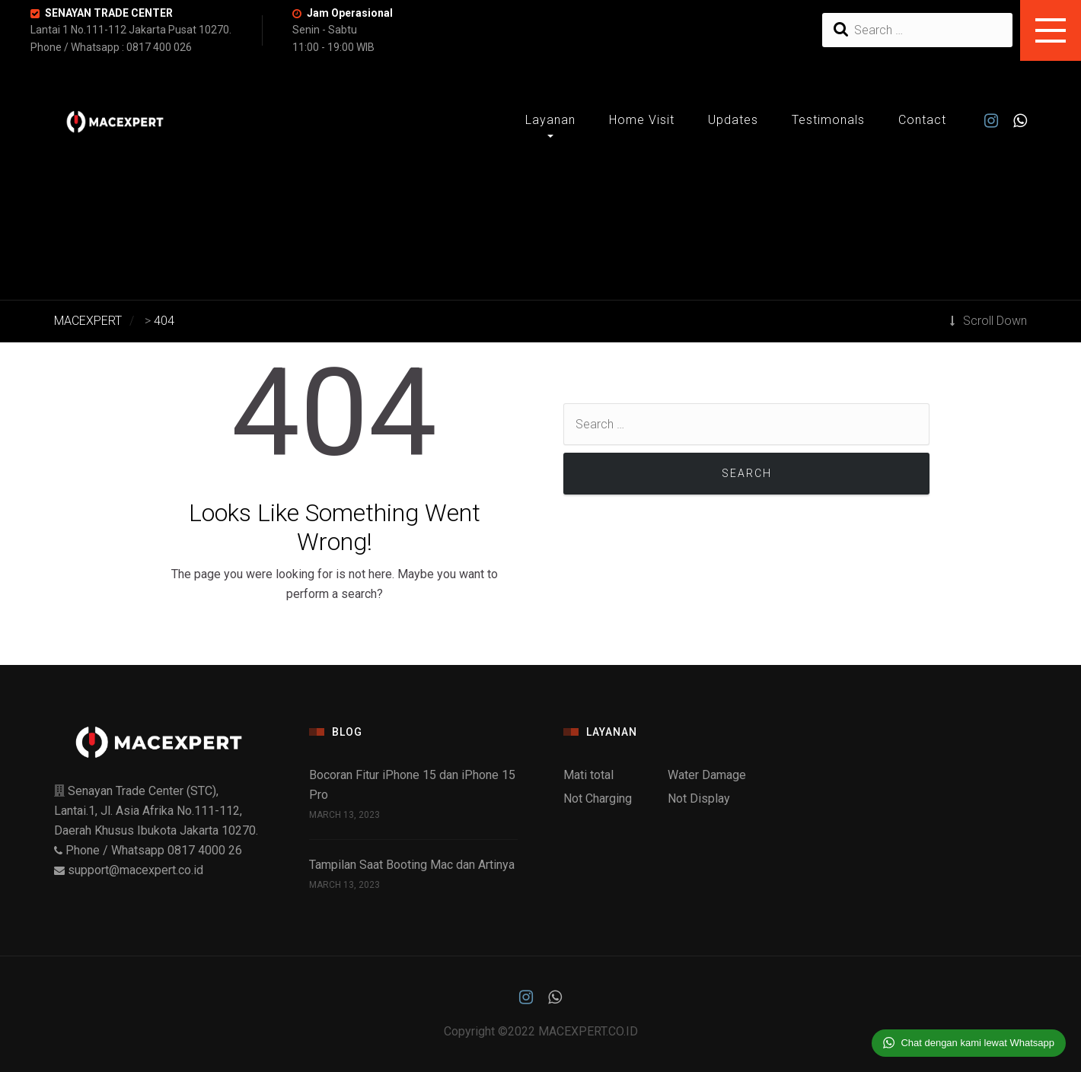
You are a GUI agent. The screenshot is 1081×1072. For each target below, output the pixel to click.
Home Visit (641, 120)
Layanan (550, 120)
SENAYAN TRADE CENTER (109, 13)
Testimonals (828, 120)
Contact (922, 120)
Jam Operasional (350, 13)
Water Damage (707, 775)
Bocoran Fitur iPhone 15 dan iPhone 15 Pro (412, 785)
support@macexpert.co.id (135, 870)
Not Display (699, 798)
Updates (733, 120)
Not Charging (597, 798)
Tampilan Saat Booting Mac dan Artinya (412, 864)
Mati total (588, 775)
